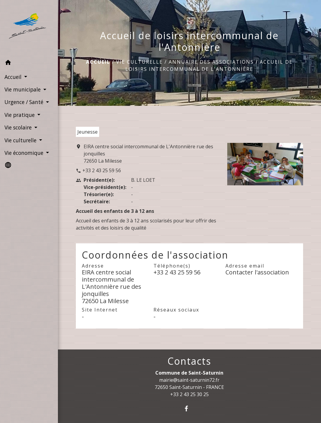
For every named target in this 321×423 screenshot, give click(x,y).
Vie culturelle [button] (21, 140)
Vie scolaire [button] (18, 127)
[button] (28, 63)
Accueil (98, 62)
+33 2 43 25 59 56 (101, 170)
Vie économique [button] (24, 152)
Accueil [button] (13, 76)
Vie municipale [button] (23, 89)
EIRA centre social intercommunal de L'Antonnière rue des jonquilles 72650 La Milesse (148, 153)
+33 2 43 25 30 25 (189, 394)
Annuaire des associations (211, 62)
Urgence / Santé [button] (24, 102)
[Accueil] (28, 28)
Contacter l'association (257, 272)
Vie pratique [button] (20, 114)
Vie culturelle (139, 62)
